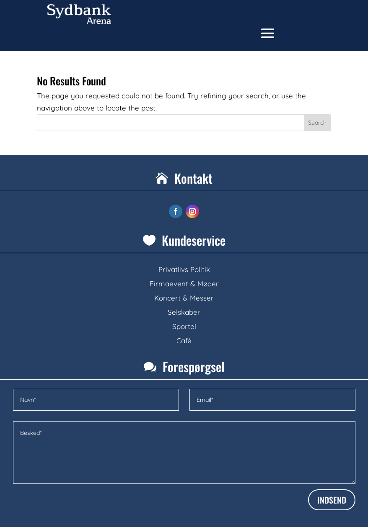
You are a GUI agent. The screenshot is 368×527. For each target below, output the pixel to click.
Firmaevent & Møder (184, 283)
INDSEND (331, 500)
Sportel (184, 326)
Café (184, 340)
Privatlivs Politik (184, 269)
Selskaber (184, 312)
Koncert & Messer (184, 297)
